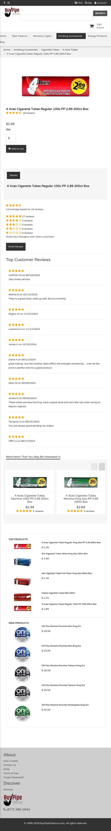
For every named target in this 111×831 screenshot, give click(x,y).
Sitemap (8, 789)
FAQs (6, 769)
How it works (10, 760)
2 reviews (27, 220)
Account (100, 2)
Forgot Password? (13, 777)
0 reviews (27, 224)
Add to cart (16, 148)
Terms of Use (10, 773)
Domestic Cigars (42, 36)
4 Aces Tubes (70, 49)
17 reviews (28, 216)
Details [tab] (13, 175)
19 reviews (29, 113)
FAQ (78, 2)
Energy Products (97, 36)
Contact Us (9, 765)
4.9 (8, 209)
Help (88, 2)
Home (6, 49)
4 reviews (89, 511)
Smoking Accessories (70, 36)
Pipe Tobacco (19, 36)
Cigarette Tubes (50, 49)
